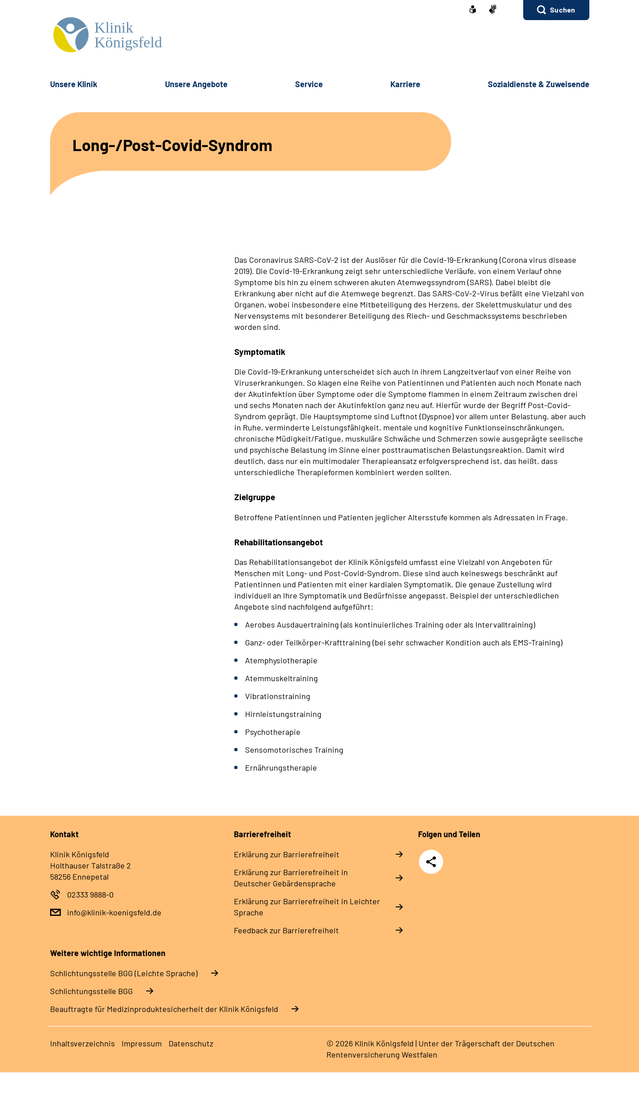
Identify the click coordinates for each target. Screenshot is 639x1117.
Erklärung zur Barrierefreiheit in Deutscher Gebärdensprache (291, 877)
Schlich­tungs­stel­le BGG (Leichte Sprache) (124, 973)
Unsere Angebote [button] (196, 84)
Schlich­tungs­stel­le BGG (91, 991)
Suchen (562, 9)
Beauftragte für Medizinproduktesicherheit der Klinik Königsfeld (164, 1009)
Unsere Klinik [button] (73, 84)
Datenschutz (191, 1043)
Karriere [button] (405, 84)
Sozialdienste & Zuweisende (538, 84)
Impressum (142, 1043)
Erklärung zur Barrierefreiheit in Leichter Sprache (307, 906)
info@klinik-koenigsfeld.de (114, 912)
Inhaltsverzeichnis (82, 1043)
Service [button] (309, 84)
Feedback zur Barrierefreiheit (286, 930)
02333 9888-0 (90, 894)
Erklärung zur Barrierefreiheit (286, 854)
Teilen (431, 862)
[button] (556, 10)
